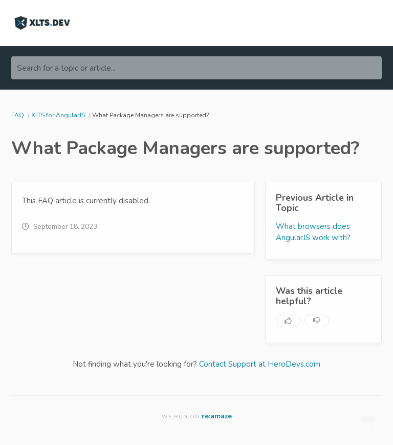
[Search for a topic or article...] (196, 67)
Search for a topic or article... (66, 68)
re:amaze (217, 416)
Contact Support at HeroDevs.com (259, 364)
